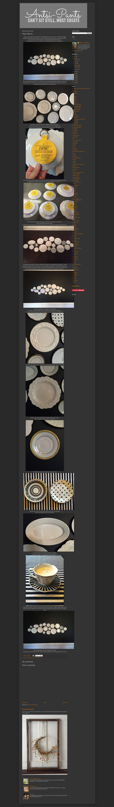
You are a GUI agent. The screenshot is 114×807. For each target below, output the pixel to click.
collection (34, 657)
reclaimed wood (76, 238)
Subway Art (75, 257)
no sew (74, 209)
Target (74, 262)
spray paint (75, 253)
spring (74, 254)
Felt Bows (75, 156)
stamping (75, 256)
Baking (74, 98)
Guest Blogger (76, 177)
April (76, 63)
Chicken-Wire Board (77, 125)
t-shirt (74, 261)
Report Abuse (75, 286)
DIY (37, 657)
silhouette (75, 251)
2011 (75, 79)
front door (75, 169)
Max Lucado (75, 198)
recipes (74, 236)
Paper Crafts (76, 222)
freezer (74, 166)
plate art (40, 657)
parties (74, 224)
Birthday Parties (76, 109)
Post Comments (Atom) (33, 704)
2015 (75, 71)
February (77, 65)
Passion (75, 225)
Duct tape (75, 143)
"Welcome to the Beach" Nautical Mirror (81, 88)
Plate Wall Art (77, 67)
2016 (75, 58)
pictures (75, 230)
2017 (75, 56)
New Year (75, 207)
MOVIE (74, 204)
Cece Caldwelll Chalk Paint (79, 119)
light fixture (75, 193)
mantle (74, 196)
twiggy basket (76, 269)
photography (76, 228)
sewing (74, 246)
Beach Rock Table (77, 104)
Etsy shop (75, 149)
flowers (74, 161)
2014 (75, 73)
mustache (75, 206)
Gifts (74, 170)
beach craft (75, 103)
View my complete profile (77, 50)
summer (75, 259)
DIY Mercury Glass (77, 140)
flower (74, 159)
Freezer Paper (76, 167)
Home (45, 702)
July (74, 188)
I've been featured (77, 182)
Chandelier (75, 124)
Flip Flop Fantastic (77, 157)
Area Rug (75, 93)
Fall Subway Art (33, 786)
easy (74, 146)
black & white (29, 657)
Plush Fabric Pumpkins (78, 233)
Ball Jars (75, 99)
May (76, 61)
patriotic (75, 227)
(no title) (31, 794)
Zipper (74, 282)
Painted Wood (76, 214)
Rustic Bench (76, 241)
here (61, 181)
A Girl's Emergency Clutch (35, 778)
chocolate (75, 128)
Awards (74, 96)
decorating (75, 136)
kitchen (74, 190)
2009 (75, 82)
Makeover (75, 195)
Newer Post (25, 702)
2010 (75, 80)
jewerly (74, 186)
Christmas (75, 130)
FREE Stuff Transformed (78, 164)
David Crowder (76, 135)
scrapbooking (76, 245)
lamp (74, 191)
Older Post (64, 702)
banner (74, 101)
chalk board (75, 120)
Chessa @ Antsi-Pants (84, 42)
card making (75, 116)
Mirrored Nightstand (77, 199)
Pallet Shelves (76, 220)
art (26, 657)
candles (74, 114)
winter (74, 277)
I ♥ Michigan (75, 180)
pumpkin (75, 235)
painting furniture (76, 217)
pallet (74, 219)
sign (74, 249)
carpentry (75, 117)
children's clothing (77, 127)
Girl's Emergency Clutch (78, 172)
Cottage (75, 133)
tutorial (74, 265)
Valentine (75, 272)
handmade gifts (76, 178)
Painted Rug (75, 212)
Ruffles (74, 240)
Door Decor (75, 141)
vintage (74, 275)
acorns (74, 90)
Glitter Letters (76, 175)
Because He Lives (77, 107)
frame (74, 162)
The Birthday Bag (77, 264)
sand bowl (75, 243)
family (74, 154)
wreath (74, 278)
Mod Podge (75, 201)
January (76, 69)
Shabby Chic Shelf (77, 248)
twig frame (75, 267)
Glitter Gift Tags (76, 174)
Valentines (75, 274)
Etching (74, 148)
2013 (75, 75)
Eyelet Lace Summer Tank (78, 151)
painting (75, 216)
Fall (74, 153)
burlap (74, 112)
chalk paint (75, 122)
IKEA (74, 183)
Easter (74, 145)
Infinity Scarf (75, 185)
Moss (74, 203)
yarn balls (75, 280)
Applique (75, 91)
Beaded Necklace (77, 106)
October (76, 59)
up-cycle (75, 270)
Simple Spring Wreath (28, 709)
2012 (75, 77)
